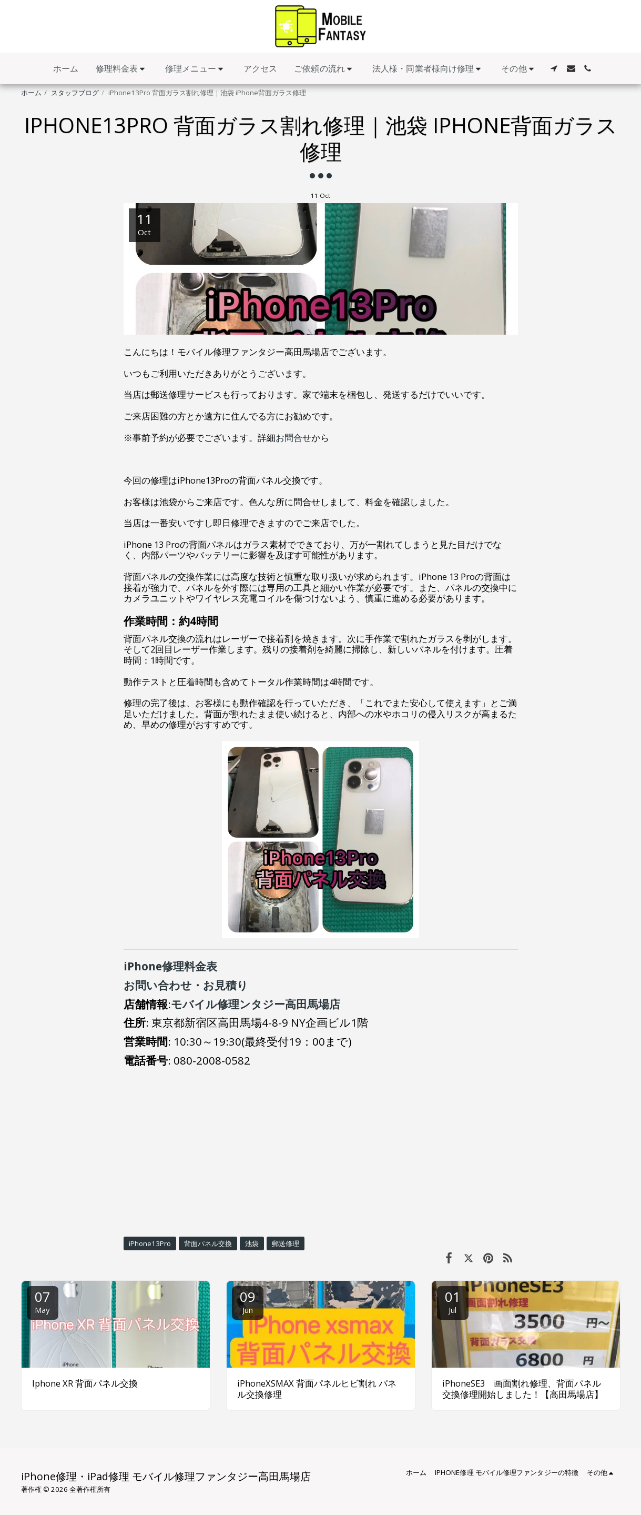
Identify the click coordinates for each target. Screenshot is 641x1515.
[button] (122, 68)
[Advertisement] (320, 1152)
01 (453, 1301)
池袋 (252, 1243)
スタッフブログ (75, 92)
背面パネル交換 (208, 1243)
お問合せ (293, 438)
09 (247, 1301)
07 (42, 1301)
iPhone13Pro (150, 1243)
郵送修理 (285, 1243)
